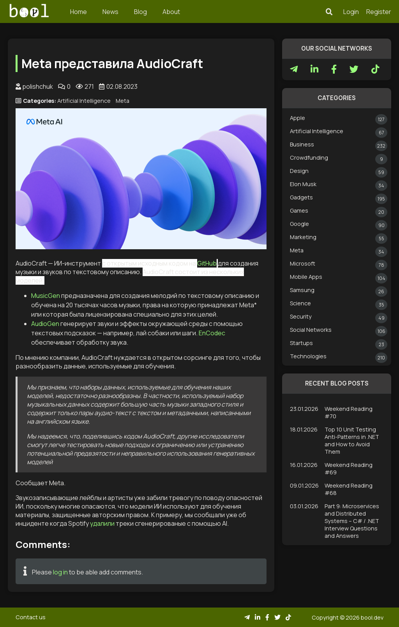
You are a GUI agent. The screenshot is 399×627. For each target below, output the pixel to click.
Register (378, 11)
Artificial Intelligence (84, 100)
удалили (102, 523)
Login (351, 11)
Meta (122, 100)
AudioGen (45, 323)
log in (60, 572)
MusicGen (45, 295)
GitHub (207, 263)
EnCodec (212, 333)
